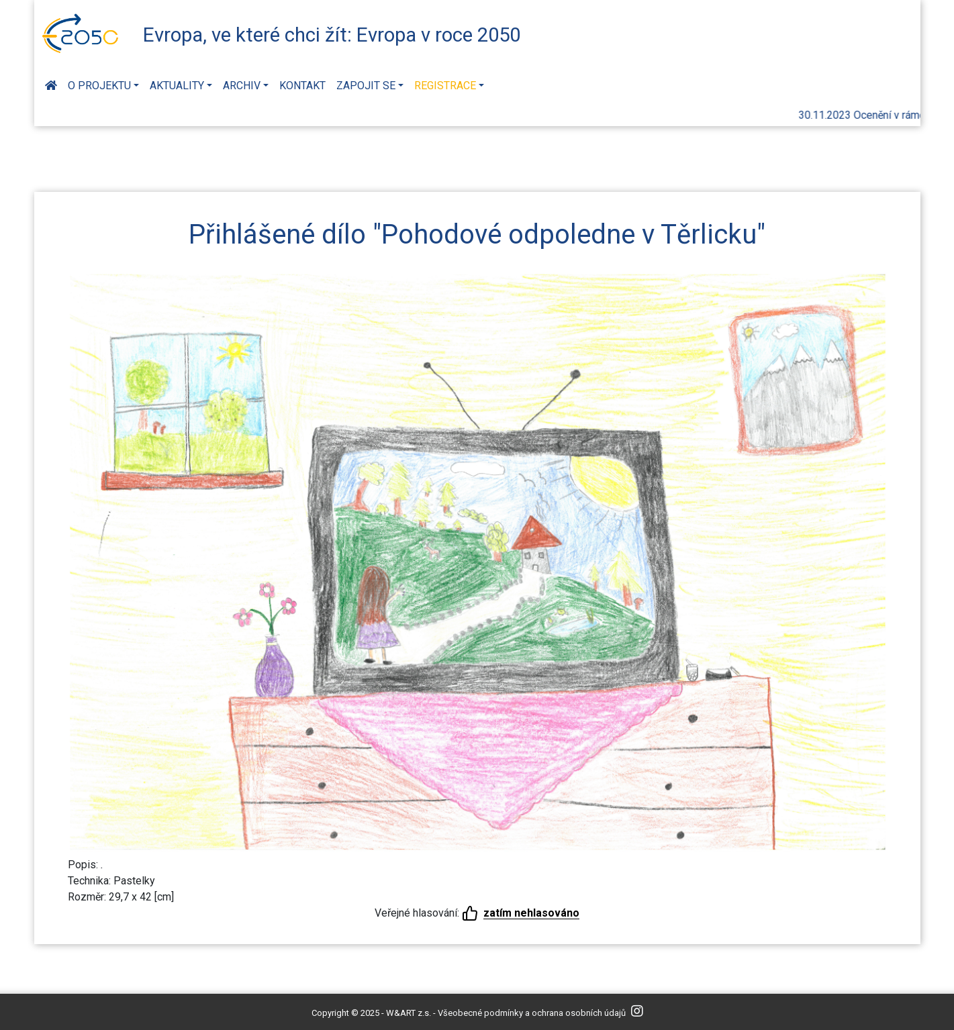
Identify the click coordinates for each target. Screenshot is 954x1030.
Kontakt (302, 85)
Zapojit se (365, 85)
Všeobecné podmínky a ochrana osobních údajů (532, 1013)
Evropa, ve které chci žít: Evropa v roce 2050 (331, 34)
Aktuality (177, 85)
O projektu (99, 85)
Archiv (241, 85)
